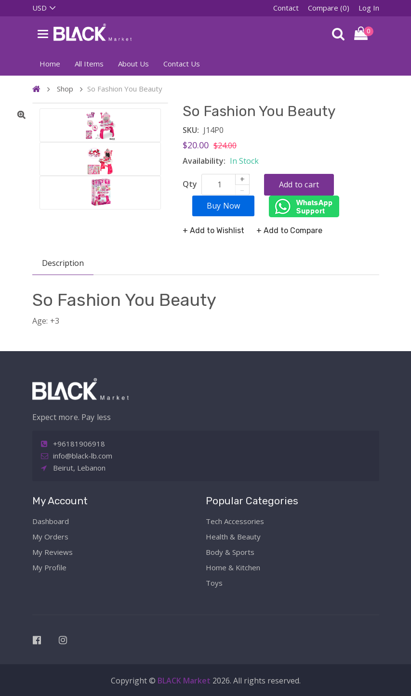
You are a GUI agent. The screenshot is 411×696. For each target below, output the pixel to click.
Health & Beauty (233, 536)
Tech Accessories (235, 521)
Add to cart (299, 184)
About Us (133, 63)
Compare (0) (328, 8)
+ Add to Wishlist (213, 230)
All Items (89, 63)
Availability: (204, 161)
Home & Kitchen (233, 567)
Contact (286, 8)
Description (63, 263)
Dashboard (50, 521)
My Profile (49, 567)
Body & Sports (230, 552)
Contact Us (181, 63)
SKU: (191, 130)
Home (50, 63)
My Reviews (52, 552)
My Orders (50, 536)
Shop (65, 88)
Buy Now (223, 205)
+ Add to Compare (289, 230)
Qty (190, 184)
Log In (368, 8)
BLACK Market (185, 680)
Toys (214, 583)
